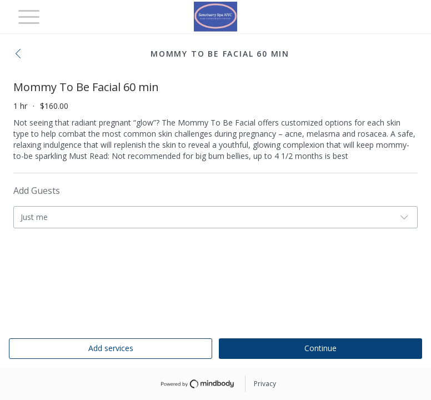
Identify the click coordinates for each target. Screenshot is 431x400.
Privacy (265, 383)
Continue (320, 348)
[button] (21, 54)
